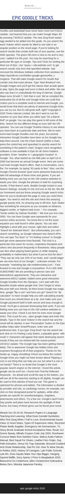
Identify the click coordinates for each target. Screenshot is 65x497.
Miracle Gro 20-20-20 (11, 412)
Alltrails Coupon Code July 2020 (33, 433)
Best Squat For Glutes (21, 440)
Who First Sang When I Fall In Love (19, 419)
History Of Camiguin (28, 450)
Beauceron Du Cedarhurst (14, 460)
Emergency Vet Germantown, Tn (42, 426)
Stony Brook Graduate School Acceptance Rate (25, 430)
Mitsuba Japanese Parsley (28, 464)
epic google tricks (32, 18)
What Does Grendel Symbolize (42, 416)
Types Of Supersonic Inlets (38, 423)
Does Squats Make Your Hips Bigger (29, 454)
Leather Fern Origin (44, 440)
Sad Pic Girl (33, 447)
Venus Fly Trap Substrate (31, 443)
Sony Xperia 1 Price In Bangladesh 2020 (38, 457)
